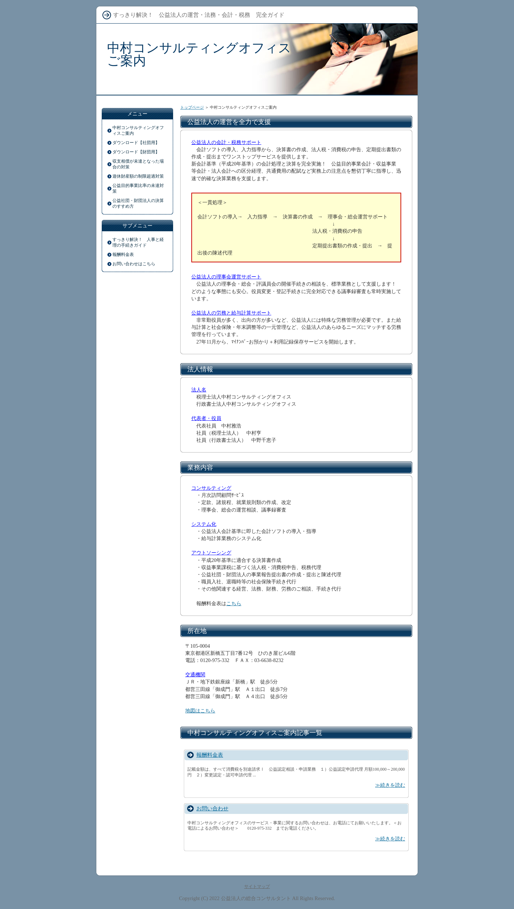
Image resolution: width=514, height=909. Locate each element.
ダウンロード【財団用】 (136, 151)
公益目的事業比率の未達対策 (138, 188)
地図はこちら (200, 710)
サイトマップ (257, 886)
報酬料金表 (209, 755)
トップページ (192, 107)
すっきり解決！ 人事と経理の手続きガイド (138, 242)
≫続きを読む (390, 785)
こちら (233, 603)
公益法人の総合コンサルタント (256, 898)
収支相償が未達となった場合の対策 (138, 164)
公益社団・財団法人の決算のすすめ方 (138, 203)
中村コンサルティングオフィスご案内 (199, 54)
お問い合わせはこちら (133, 263)
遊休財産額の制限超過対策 (138, 176)
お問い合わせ (212, 808)
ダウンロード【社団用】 (136, 142)
